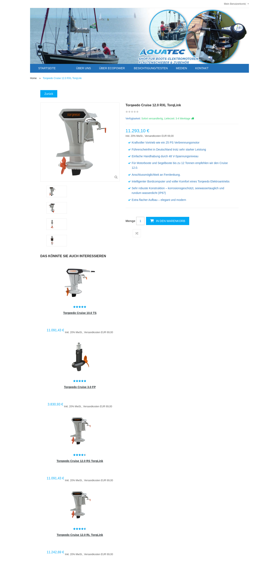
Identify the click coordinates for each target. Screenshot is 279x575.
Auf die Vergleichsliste (137, 233)
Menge (130, 221)
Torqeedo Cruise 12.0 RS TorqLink (80, 461)
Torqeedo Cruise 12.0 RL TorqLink (80, 535)
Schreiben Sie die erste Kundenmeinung (132, 113)
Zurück (48, 93)
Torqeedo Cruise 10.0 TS (80, 313)
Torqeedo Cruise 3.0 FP (80, 387)
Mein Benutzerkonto (235, 3)
